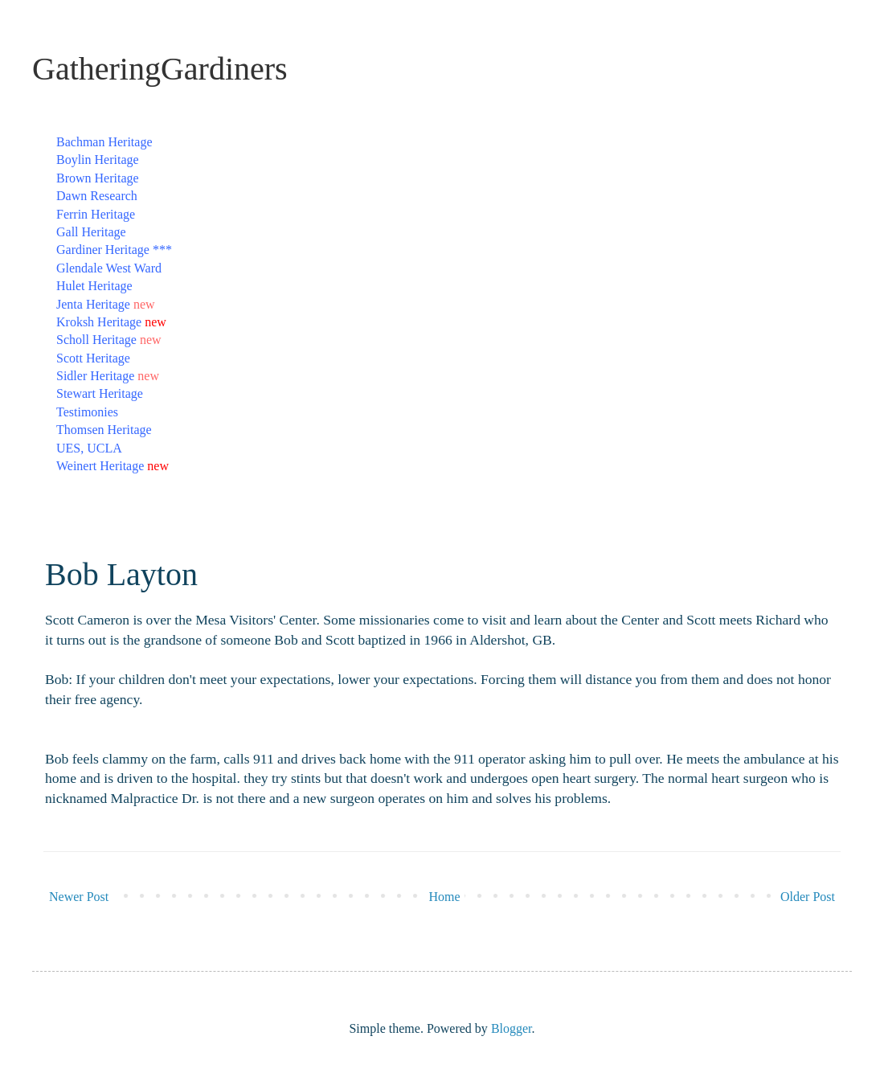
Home (444, 896)
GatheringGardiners (160, 69)
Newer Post (78, 896)
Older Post (807, 896)
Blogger (511, 1028)
